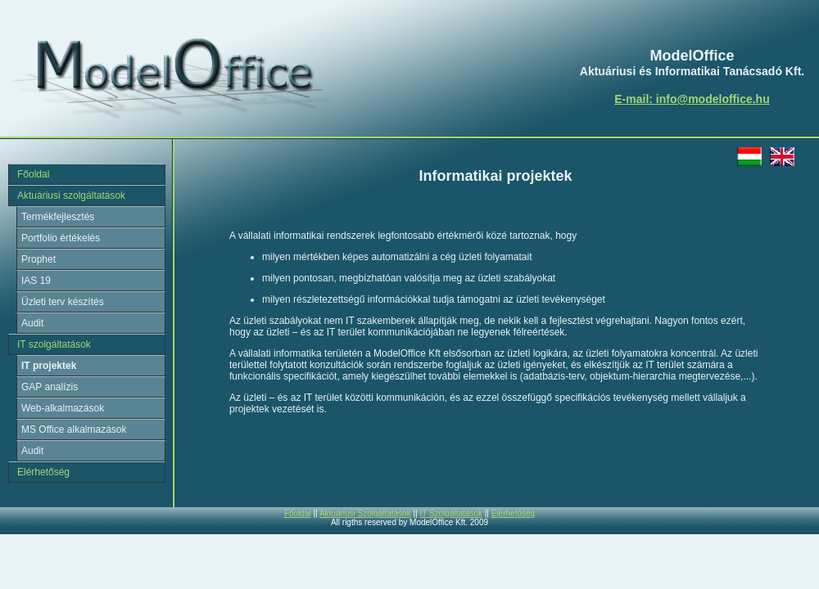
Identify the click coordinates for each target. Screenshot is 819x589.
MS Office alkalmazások (74, 429)
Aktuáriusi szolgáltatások (71, 195)
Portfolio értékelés (60, 238)
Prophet (38, 259)
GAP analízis (49, 387)
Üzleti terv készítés (62, 302)
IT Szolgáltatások (450, 513)
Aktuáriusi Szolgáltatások (365, 513)
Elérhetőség (43, 472)
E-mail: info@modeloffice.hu (691, 99)
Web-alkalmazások (62, 408)
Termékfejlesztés (57, 217)
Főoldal (33, 174)
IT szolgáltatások (54, 344)
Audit (32, 323)
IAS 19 (36, 280)
